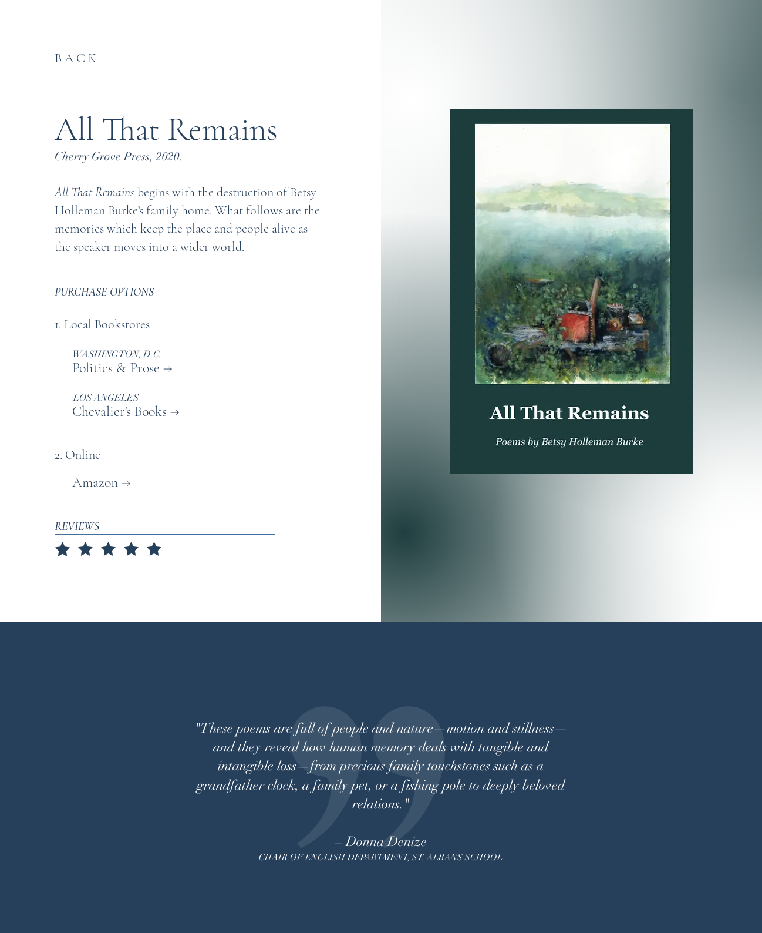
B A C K (75, 58)
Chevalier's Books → (126, 411)
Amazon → (93, 482)
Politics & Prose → (122, 368)
